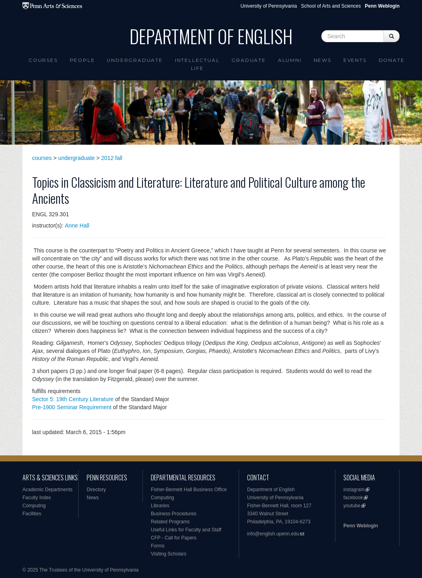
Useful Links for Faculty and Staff (186, 530)
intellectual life (197, 64)
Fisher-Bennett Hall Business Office (189, 489)
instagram (354, 489)
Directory (96, 489)
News (322, 60)
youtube (352, 505)
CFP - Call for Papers (174, 538)
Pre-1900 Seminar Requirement (72, 407)
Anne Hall (77, 225)
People (82, 60)
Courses (43, 60)
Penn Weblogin (360, 526)
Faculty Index (36, 497)
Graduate (248, 60)
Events (355, 60)
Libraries (160, 505)
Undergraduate (134, 60)
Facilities (31, 514)
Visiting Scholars (169, 554)
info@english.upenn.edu (273, 534)
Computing (34, 505)
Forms (157, 546)
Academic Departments (47, 489)
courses (42, 158)
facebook (353, 497)
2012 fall (111, 158)
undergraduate (76, 158)
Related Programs (170, 522)
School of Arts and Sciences (331, 6)
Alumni (290, 60)
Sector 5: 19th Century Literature (73, 399)
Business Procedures (173, 514)
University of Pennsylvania (268, 6)
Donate (392, 60)
